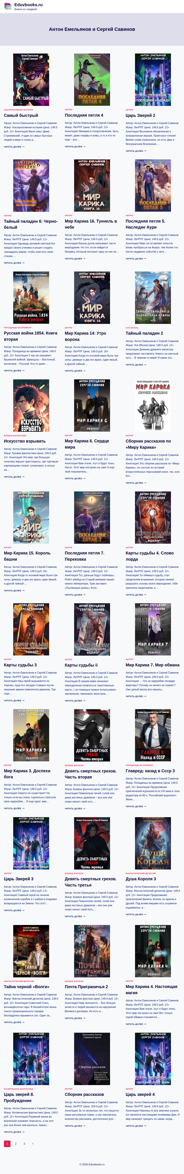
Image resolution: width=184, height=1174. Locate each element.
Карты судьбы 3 (20, 665)
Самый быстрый (21, 115)
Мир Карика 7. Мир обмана (153, 665)
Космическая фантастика (18, 1089)
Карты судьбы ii (81, 665)
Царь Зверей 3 (18, 879)
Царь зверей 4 (140, 1094)
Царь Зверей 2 (140, 115)
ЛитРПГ (69, 110)
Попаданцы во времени (17, 328)
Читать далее (14, 147)
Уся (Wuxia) (132, 328)
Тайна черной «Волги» (26, 986)
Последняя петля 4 (84, 115)
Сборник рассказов (84, 1094)
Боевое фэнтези (74, 765)
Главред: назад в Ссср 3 (150, 771)
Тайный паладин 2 (144, 333)
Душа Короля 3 (141, 879)
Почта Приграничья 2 (86, 986)
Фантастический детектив (141, 873)
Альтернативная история (18, 110)
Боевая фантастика (15, 436)
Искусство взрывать (25, 441)
